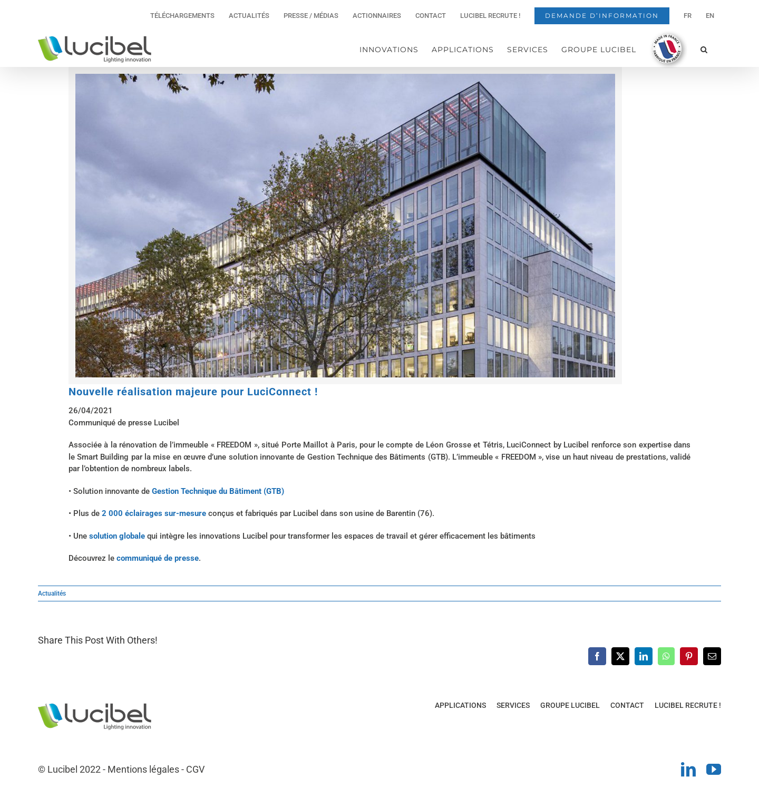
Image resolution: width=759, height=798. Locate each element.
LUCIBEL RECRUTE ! (688, 705)
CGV (195, 769)
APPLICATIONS (460, 705)
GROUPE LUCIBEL (570, 705)
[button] (704, 49)
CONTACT (627, 705)
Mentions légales (143, 769)
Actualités (52, 593)
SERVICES (513, 705)
